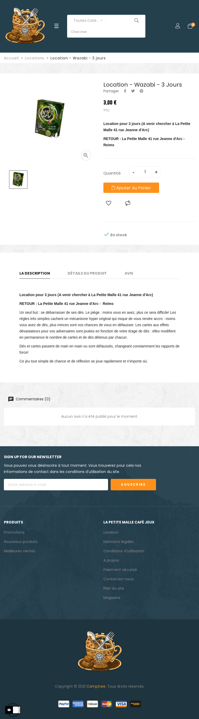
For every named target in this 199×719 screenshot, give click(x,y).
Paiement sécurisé (120, 569)
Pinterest (141, 91)
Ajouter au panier (131, 188)
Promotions (14, 532)
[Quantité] (145, 172)
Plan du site (113, 588)
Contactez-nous (118, 579)
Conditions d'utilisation (123, 551)
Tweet (133, 91)
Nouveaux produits (21, 541)
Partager (125, 91)
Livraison (111, 532)
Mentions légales (118, 541)
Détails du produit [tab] (87, 273)
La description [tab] (34, 273)
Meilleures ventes (19, 551)
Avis (129, 273)
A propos (111, 560)
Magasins (111, 597)
